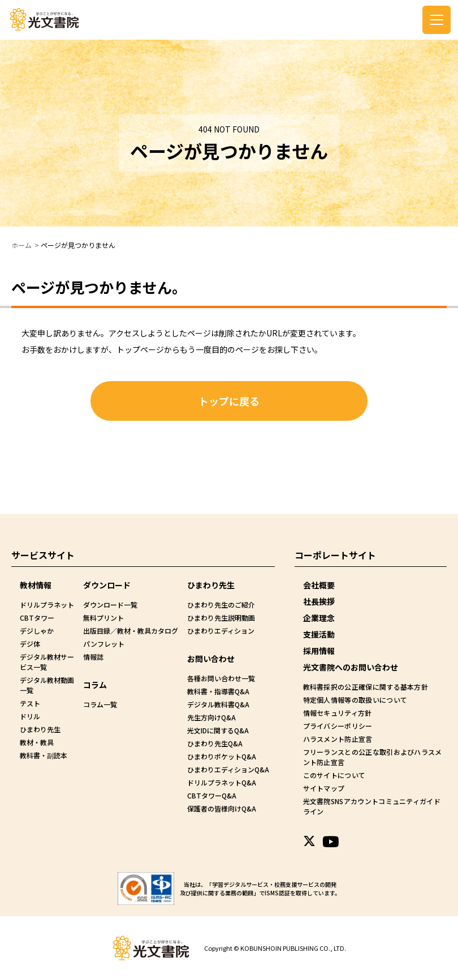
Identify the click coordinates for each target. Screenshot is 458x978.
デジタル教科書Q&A (218, 704)
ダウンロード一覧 (110, 604)
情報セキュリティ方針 (336, 713)
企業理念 (319, 617)
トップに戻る (229, 401)
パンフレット (103, 643)
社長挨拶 (319, 601)
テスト (30, 703)
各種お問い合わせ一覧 (221, 678)
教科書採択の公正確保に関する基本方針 (364, 686)
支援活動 (319, 634)
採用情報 (319, 650)
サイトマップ (323, 788)
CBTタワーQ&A (211, 795)
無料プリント (103, 617)
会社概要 (319, 585)
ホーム (21, 245)
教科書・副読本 (43, 755)
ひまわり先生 (40, 729)
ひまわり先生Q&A (215, 743)
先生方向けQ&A (211, 717)
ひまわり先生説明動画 (221, 617)
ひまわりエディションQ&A (228, 769)
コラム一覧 (100, 704)
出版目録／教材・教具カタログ (130, 630)
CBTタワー (37, 617)
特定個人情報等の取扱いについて (354, 699)
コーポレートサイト (335, 555)
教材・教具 (37, 742)
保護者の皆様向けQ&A (221, 808)
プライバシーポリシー (337, 726)
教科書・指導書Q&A (218, 691)
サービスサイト (43, 555)
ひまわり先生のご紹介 (221, 604)
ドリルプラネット (47, 604)
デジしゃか (37, 630)
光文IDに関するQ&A (218, 730)
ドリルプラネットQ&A (221, 782)
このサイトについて (333, 775)
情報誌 (93, 656)
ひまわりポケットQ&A (221, 756)
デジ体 (30, 643)
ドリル (30, 716)
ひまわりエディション (220, 630)
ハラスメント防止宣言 (337, 739)
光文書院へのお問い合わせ (350, 667)
